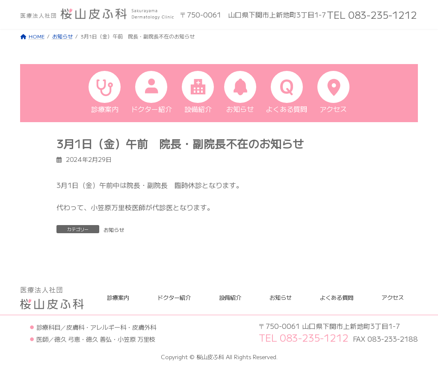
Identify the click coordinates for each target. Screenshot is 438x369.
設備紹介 (230, 297)
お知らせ (114, 229)
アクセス (393, 297)
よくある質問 (336, 297)
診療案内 (118, 297)
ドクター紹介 (174, 297)
